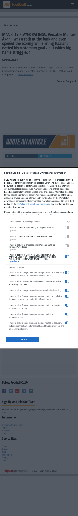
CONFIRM (22, 339)
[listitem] (39, 221)
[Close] (72, 173)
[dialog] (39, 258)
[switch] (67, 227)
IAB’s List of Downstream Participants (33, 204)
